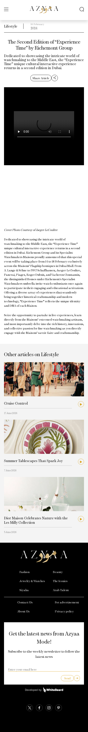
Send (67, 678)
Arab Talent (61, 590)
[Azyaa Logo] (44, 557)
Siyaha (24, 590)
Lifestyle (10, 26)
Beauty (58, 572)
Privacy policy (64, 611)
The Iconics (60, 581)
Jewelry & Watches (32, 581)
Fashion (24, 572)
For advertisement (67, 602)
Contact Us (25, 602)
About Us (23, 611)
